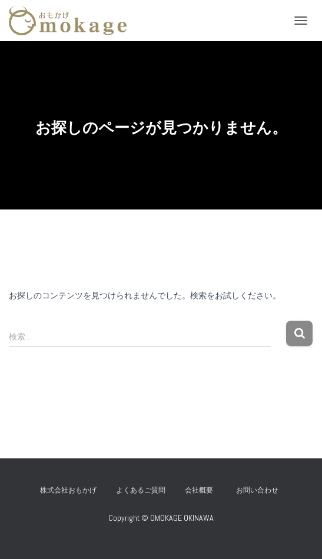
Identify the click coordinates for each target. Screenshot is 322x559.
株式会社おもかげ (68, 490)
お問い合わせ (261, 490)
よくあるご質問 (140, 490)
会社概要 (199, 490)
